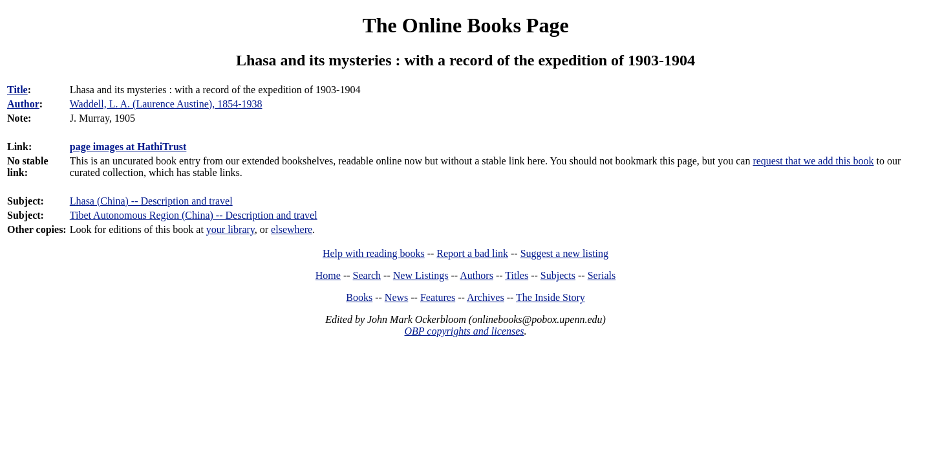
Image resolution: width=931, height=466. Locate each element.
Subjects (557, 275)
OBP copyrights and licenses (464, 331)
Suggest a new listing (564, 253)
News (396, 297)
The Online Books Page (465, 25)
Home (328, 275)
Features (437, 297)
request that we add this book (813, 160)
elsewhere (291, 229)
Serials (602, 275)
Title (17, 89)
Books (359, 297)
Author (23, 103)
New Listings (421, 275)
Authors (476, 275)
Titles (516, 275)
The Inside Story (550, 297)
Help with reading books (374, 253)
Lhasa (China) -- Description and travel (151, 200)
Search (367, 275)
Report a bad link (472, 253)
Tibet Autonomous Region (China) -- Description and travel (193, 215)
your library (230, 229)
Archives (485, 297)
